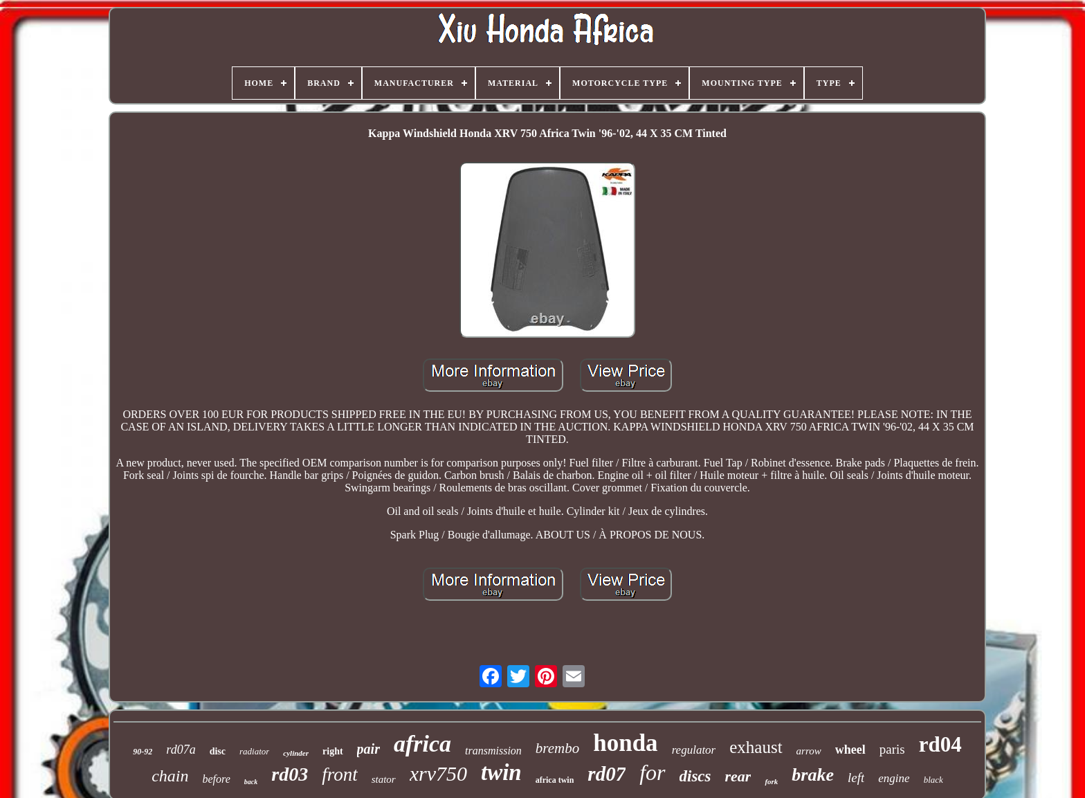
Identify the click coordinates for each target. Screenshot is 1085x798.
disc (218, 751)
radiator (254, 751)
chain (170, 776)
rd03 (289, 774)
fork (771, 781)
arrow (808, 750)
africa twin (555, 780)
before (216, 779)
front (340, 774)
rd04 (940, 744)
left (856, 777)
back (250, 782)
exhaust (755, 747)
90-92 (142, 751)
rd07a (180, 749)
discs (695, 776)
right (332, 751)
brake (813, 775)
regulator (694, 749)
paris (892, 749)
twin (501, 772)
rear (738, 776)
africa (422, 743)
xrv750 (438, 773)
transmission (493, 750)
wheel (850, 749)
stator (384, 779)
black (933, 779)
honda (625, 742)
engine (893, 778)
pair (368, 748)
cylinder (296, 753)
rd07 (606, 774)
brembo (557, 748)
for (652, 772)
